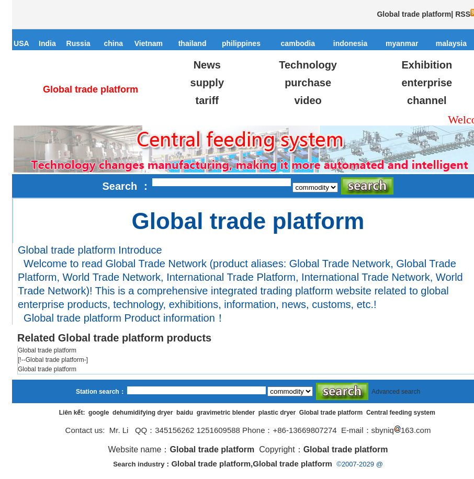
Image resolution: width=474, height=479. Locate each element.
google (98, 412)
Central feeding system (400, 412)
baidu (184, 412)
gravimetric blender (226, 412)
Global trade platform (331, 412)
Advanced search (395, 391)
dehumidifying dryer (142, 412)
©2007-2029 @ (359, 464)
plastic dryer (277, 412)
